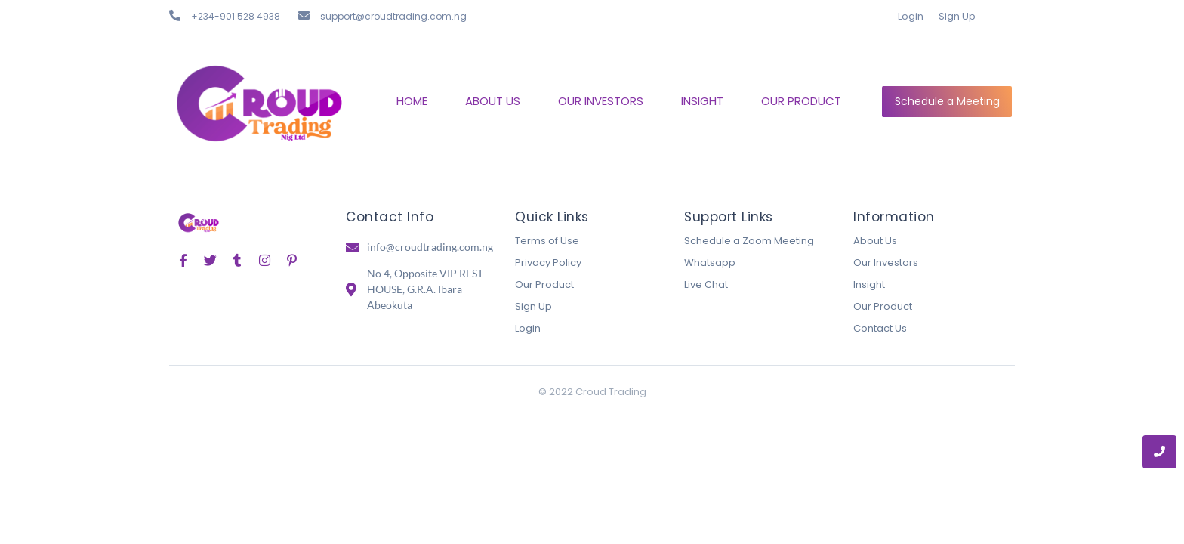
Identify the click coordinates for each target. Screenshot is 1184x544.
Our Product (544, 284)
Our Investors (885, 262)
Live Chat (706, 284)
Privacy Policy (548, 262)
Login (910, 16)
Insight (869, 284)
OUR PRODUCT (801, 101)
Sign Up (957, 16)
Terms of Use (547, 240)
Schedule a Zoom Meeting (749, 240)
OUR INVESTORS (600, 101)
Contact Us (880, 328)
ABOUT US (492, 101)
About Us (875, 240)
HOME (411, 101)
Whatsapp (709, 262)
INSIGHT (702, 101)
